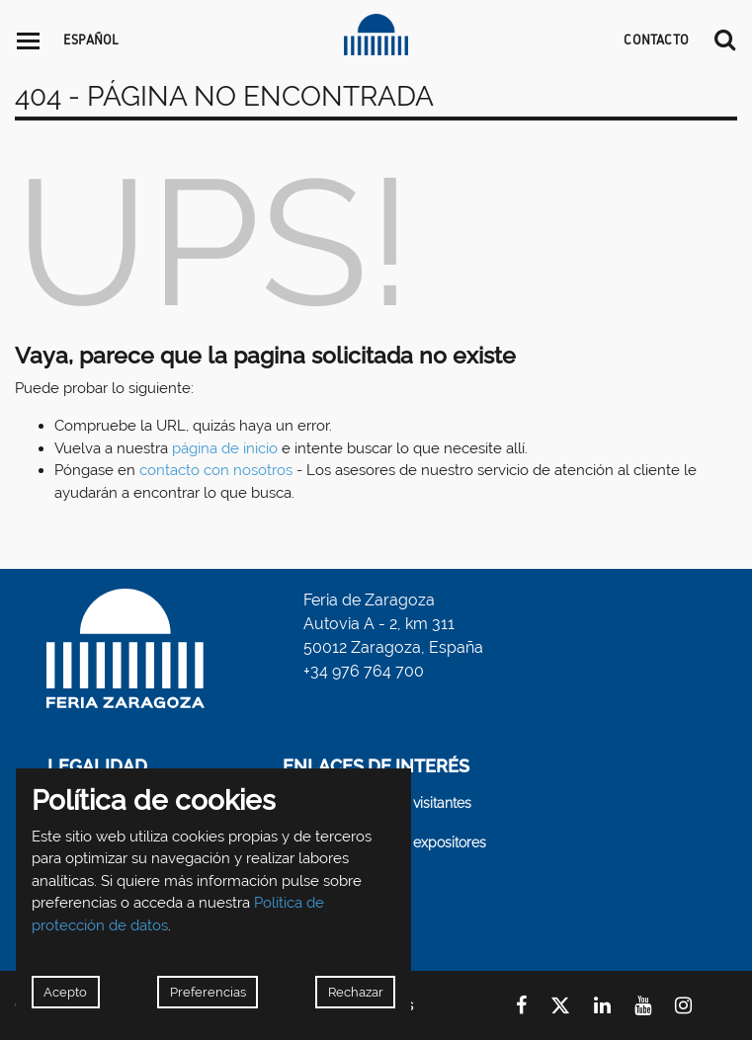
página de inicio (225, 448)
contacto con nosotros (215, 470)
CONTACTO (656, 39)
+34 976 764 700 (363, 671)
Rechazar (355, 992)
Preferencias (208, 992)
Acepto (65, 992)
